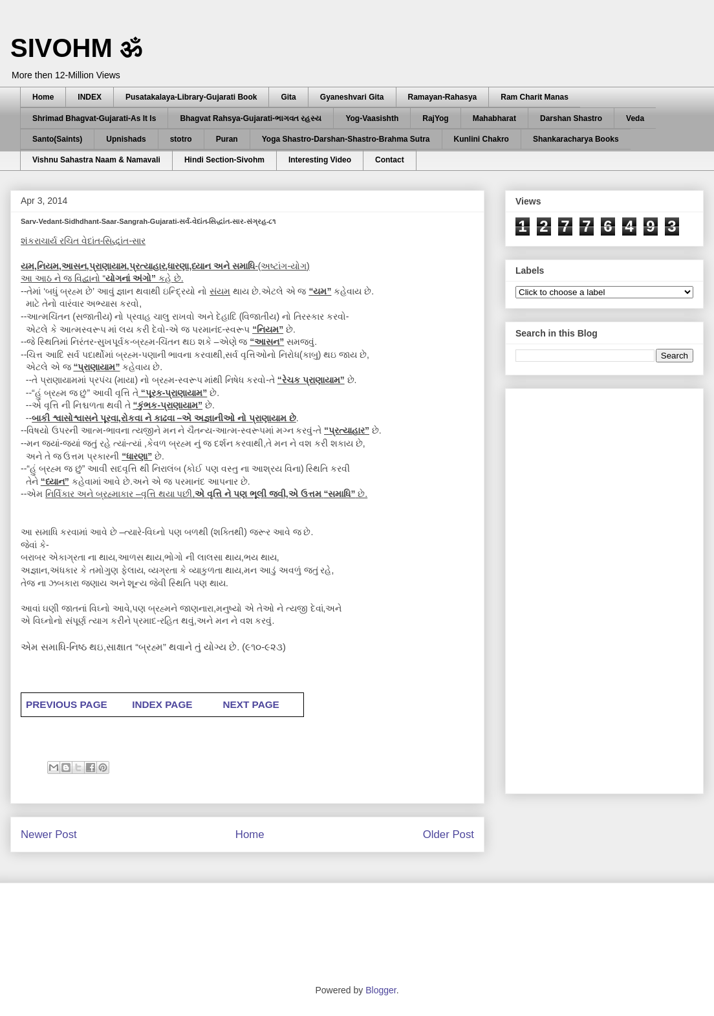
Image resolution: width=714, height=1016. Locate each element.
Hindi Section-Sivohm (224, 159)
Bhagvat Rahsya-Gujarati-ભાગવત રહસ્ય (250, 118)
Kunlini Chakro (481, 139)
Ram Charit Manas (534, 97)
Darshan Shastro (571, 118)
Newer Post (49, 834)
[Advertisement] (588, 587)
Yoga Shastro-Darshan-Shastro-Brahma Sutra (346, 139)
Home (43, 97)
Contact (389, 159)
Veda (635, 118)
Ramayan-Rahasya (442, 97)
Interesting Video (319, 159)
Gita (288, 97)
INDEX (90, 97)
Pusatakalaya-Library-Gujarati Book (191, 97)
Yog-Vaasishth (371, 118)
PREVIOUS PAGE (68, 704)
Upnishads (126, 139)
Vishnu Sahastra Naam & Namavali (96, 159)
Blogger (380, 990)
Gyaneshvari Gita (352, 97)
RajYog (435, 118)
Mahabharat (494, 118)
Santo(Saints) (57, 139)
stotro (181, 139)
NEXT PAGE (250, 704)
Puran (227, 139)
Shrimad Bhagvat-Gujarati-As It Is (94, 118)
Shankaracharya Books (576, 139)
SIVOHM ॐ (76, 48)
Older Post (448, 834)
